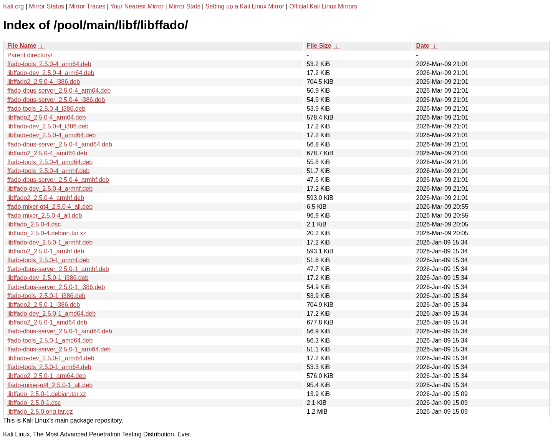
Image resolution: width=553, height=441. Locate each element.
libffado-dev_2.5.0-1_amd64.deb (51, 313)
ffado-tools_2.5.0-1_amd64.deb (50, 340)
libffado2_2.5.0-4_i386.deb (43, 81)
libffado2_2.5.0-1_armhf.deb (45, 251)
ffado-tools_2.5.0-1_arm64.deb (49, 367)
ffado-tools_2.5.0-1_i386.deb (46, 296)
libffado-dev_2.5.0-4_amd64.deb (51, 135)
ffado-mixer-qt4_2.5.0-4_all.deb (50, 206)
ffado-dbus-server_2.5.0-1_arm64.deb (59, 349)
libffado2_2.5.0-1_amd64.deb (47, 322)
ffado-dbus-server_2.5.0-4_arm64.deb (59, 90)
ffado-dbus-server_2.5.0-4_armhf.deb (58, 179)
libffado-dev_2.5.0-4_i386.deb (47, 126)
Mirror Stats (184, 6)
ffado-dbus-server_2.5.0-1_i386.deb (56, 287)
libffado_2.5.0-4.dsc (34, 224)
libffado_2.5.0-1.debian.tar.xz (46, 394)
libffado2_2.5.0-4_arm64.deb (46, 117)
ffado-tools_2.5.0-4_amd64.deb (50, 162)
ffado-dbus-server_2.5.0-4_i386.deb (56, 100)
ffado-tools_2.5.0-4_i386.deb (46, 108)
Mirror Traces (87, 6)
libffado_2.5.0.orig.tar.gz (40, 411)
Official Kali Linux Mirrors (323, 6)
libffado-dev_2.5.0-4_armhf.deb (50, 188)
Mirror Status (46, 6)
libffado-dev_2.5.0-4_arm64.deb (50, 73)
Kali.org (13, 6)
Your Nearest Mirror (137, 6)
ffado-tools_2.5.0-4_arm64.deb (49, 64)
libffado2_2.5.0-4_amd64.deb (47, 153)
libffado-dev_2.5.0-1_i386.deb (47, 278)
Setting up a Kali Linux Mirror (244, 6)
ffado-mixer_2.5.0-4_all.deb (44, 215)
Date (422, 45)
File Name (21, 45)
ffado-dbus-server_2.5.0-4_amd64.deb (59, 144)
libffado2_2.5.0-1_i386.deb (43, 304)
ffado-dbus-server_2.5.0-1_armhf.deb (58, 269)
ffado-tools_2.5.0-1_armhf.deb (48, 260)
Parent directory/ (29, 55)
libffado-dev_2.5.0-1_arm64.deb (50, 358)
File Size (319, 45)
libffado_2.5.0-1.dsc (34, 402)
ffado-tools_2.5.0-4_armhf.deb (48, 171)
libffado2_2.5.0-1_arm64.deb (46, 376)
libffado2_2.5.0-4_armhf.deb (45, 198)
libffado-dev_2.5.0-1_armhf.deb (50, 242)
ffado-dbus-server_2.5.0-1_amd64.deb (59, 331)
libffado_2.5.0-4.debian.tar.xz (46, 233)
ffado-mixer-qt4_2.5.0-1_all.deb (50, 385)
